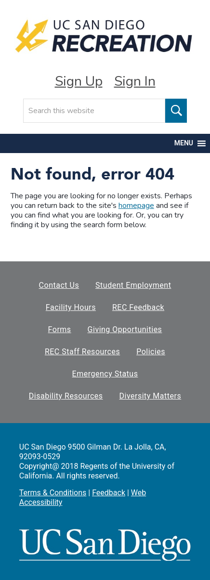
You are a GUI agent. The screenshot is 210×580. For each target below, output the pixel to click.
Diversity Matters (150, 395)
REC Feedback (138, 307)
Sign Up (79, 81)
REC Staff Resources (82, 351)
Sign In (135, 81)
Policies (150, 351)
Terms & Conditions (53, 492)
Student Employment (133, 285)
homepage (136, 205)
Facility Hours (71, 307)
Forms (59, 329)
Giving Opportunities (125, 329)
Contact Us (59, 285)
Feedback (108, 492)
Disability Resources (66, 395)
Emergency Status (105, 373)
